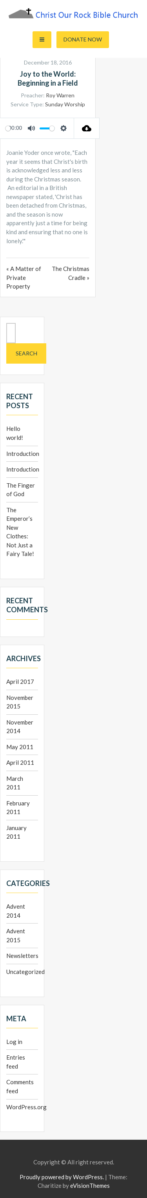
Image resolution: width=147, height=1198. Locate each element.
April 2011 (20, 762)
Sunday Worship (65, 104)
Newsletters (22, 955)
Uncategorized (25, 971)
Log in (14, 1041)
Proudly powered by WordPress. (62, 1176)
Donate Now (83, 39)
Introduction (22, 453)
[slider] (8, 128)
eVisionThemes (90, 1185)
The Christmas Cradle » (70, 273)
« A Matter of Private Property (23, 277)
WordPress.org (26, 1106)
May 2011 (19, 746)
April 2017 (20, 681)
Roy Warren (60, 95)
